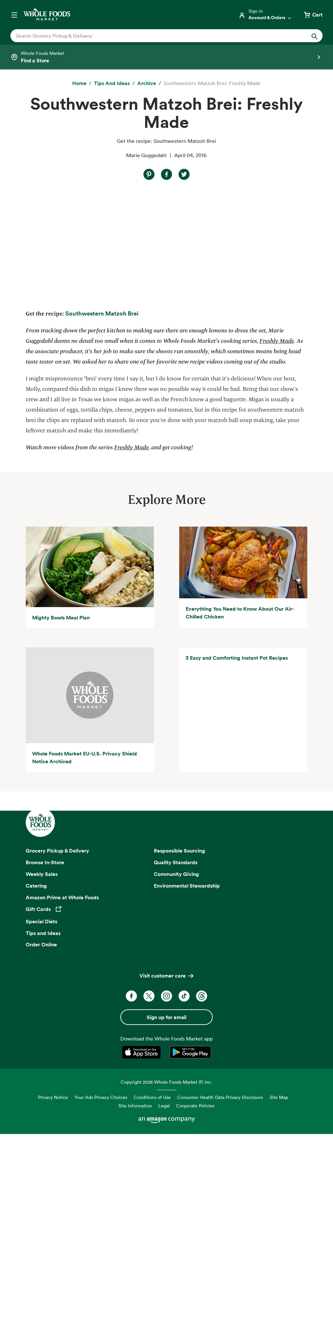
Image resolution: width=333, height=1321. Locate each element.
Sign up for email (166, 1204)
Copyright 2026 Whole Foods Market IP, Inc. (166, 1269)
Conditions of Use (152, 1284)
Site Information (135, 1293)
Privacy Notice (53, 1284)
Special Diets (41, 1108)
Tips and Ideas (43, 1119)
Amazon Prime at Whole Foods (62, 1084)
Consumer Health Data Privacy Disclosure (220, 1284)
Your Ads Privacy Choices (100, 1284)
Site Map (279, 1284)
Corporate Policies (195, 1293)
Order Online (41, 1131)
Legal (164, 1293)
